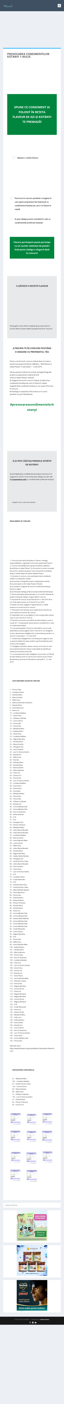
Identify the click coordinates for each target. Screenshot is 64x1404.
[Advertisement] (32, 29)
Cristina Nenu (44, 1319)
